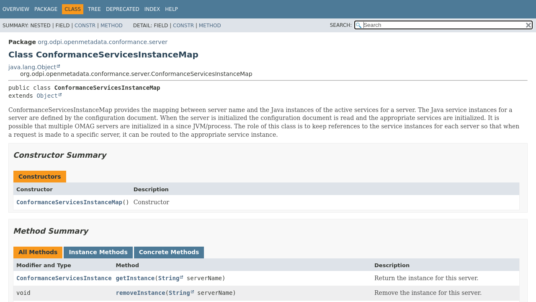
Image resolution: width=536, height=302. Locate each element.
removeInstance (140, 292)
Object (47, 95)
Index (152, 9)
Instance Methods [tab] (98, 252)
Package (45, 9)
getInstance (135, 278)
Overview (16, 9)
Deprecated (122, 9)
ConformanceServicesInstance (64, 278)
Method (111, 26)
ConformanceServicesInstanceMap (69, 202)
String (169, 278)
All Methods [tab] (37, 252)
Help (171, 9)
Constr (85, 26)
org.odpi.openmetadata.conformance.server (103, 42)
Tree (94, 9)
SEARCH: (341, 25)
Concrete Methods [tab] (169, 252)
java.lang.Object (32, 67)
